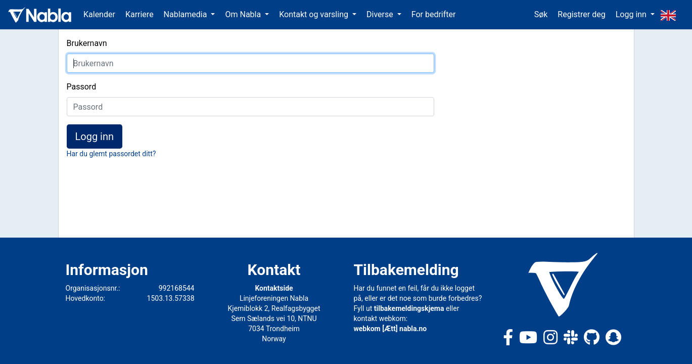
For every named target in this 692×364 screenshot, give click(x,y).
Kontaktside (274, 288)
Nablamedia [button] (186, 14)
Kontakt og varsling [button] (314, 14)
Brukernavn (87, 43)
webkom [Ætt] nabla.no (390, 329)
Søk (541, 14)
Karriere (139, 14)
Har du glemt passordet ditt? (111, 154)
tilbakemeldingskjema (409, 308)
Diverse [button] (380, 14)
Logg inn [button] (632, 14)
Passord (82, 87)
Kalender (99, 14)
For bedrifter (433, 14)
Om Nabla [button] (244, 14)
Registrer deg (581, 14)
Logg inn (94, 136)
